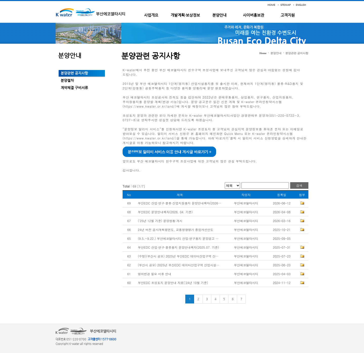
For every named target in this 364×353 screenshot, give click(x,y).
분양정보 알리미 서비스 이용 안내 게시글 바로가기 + (169, 151)
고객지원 (288, 15)
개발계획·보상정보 (185, 15)
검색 (299, 185)
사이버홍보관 (253, 15)
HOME (271, 5)
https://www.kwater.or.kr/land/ (149, 106)
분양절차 (67, 80)
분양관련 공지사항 (74, 73)
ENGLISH (301, 5)
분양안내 (219, 15)
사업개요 (151, 15)
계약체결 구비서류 (74, 88)
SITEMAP (285, 5)
